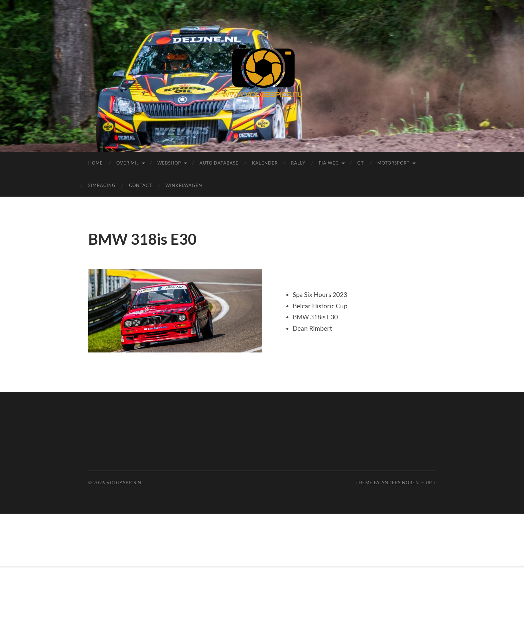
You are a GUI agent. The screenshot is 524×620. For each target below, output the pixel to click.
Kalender (265, 163)
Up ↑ (431, 482)
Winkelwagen (183, 185)
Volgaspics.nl (125, 482)
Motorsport (393, 163)
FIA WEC (329, 163)
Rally (298, 163)
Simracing (102, 185)
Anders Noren (400, 482)
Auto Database (219, 163)
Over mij (127, 163)
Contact (140, 185)
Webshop (169, 163)
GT (360, 163)
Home (95, 163)
